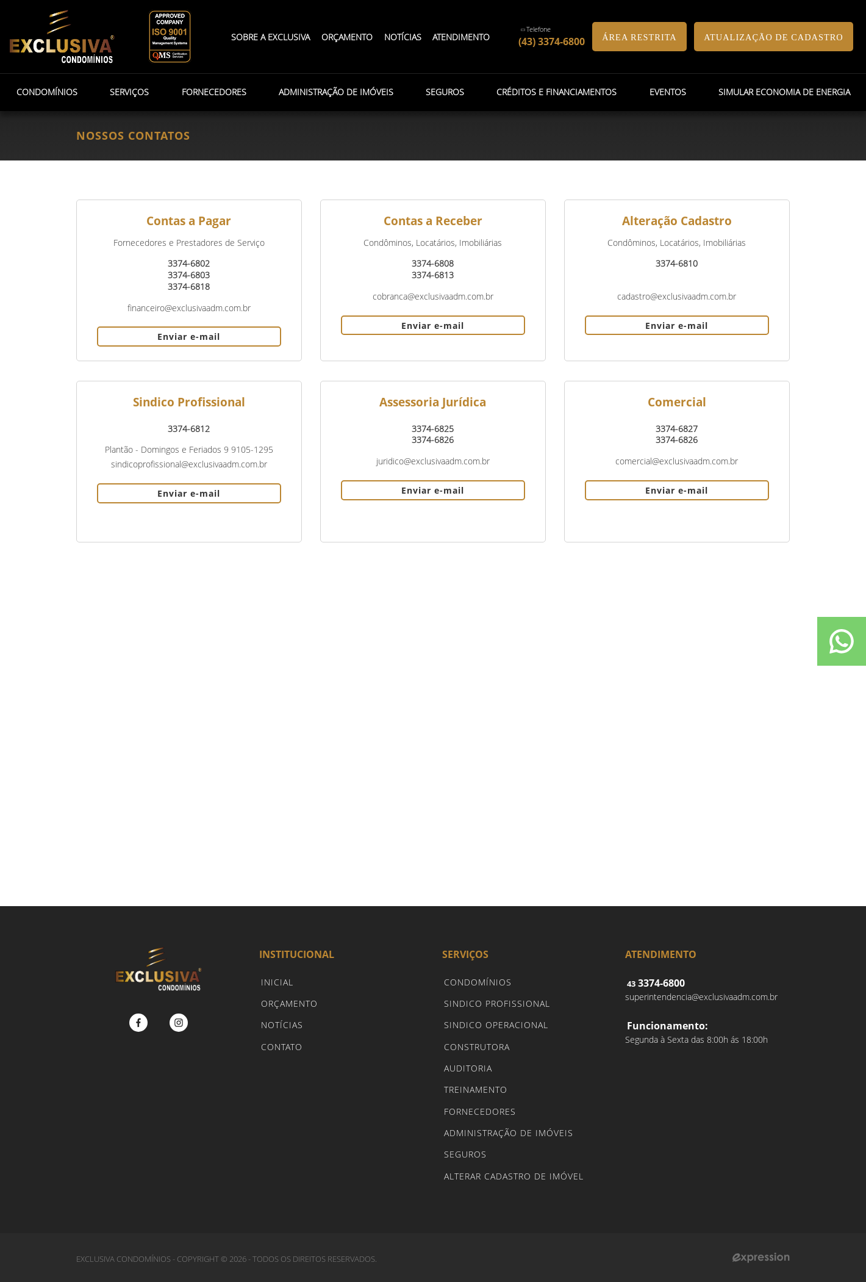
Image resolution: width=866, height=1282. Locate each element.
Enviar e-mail (188, 336)
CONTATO (281, 1047)
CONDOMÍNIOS (478, 982)
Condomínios (46, 92)
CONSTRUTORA (477, 1047)
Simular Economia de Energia (784, 92)
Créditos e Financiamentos (556, 92)
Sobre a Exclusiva (270, 37)
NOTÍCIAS (282, 1025)
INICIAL (277, 982)
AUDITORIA (468, 1068)
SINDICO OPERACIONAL (496, 1025)
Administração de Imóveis (335, 92)
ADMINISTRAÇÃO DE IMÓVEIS (508, 1133)
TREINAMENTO (475, 1089)
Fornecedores (213, 92)
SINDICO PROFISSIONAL (497, 1003)
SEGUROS (465, 1154)
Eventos (667, 92)
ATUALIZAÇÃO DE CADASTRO (773, 37)
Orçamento (347, 37)
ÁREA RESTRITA (639, 37)
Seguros (445, 92)
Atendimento (461, 37)
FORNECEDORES (480, 1111)
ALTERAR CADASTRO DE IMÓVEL (514, 1176)
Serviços (129, 92)
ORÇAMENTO (289, 1003)
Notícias (402, 37)
